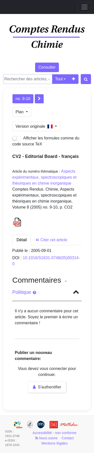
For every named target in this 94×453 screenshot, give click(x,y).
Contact (68, 438)
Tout (59, 79)
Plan (20, 112)
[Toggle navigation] (84, 7)
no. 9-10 (23, 99)
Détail (22, 240)
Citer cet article (51, 240)
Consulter (46, 67)
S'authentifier (47, 387)
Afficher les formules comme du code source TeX (45, 141)
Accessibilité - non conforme (54, 433)
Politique (24, 292)
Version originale (35, 126)
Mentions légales (54, 443)
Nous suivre (46, 438)
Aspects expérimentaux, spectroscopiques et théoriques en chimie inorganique (44, 177)
